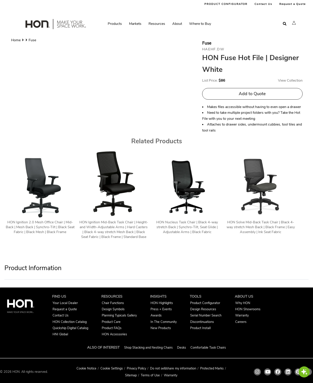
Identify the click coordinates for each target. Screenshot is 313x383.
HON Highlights (162, 303)
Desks (181, 347)
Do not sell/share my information (173, 368)
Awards (156, 315)
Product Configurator (205, 303)
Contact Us (263, 4)
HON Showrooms (247, 309)
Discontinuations (202, 322)
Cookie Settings (111, 368)
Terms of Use (150, 375)
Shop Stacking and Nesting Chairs (148, 347)
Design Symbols (113, 309)
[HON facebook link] (277, 371)
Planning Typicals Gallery (119, 315)
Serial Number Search (205, 315)
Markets (135, 23)
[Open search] (284, 24)
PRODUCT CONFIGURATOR (225, 4)
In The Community (164, 322)
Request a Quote (292, 4)
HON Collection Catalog (70, 322)
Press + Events (161, 309)
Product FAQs (111, 328)
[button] (294, 23)
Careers (240, 322)
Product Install (200, 328)
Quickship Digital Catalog (70, 328)
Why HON (242, 303)
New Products (161, 328)
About (177, 23)
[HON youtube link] (267, 371)
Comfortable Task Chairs (208, 347)
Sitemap (131, 375)
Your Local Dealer (65, 303)
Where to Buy (200, 23)
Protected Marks (212, 368)
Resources (157, 23)
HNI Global (60, 334)
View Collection (290, 80)
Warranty (242, 315)
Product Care (111, 322)
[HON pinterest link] (298, 371)
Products (115, 23)
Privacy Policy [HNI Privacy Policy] (136, 368)
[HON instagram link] (257, 371)
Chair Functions (113, 303)
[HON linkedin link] (287, 371)
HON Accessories (114, 334)
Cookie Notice (86, 368)
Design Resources (203, 309)
